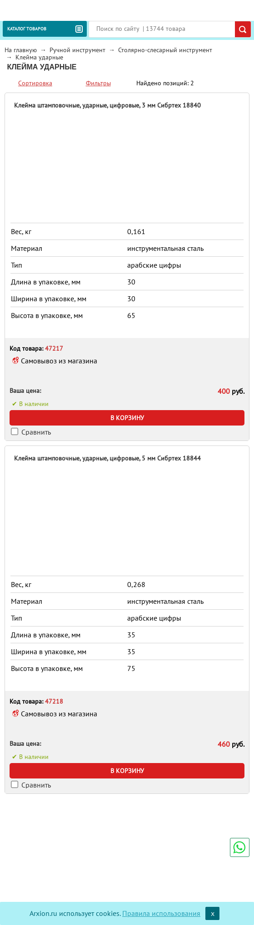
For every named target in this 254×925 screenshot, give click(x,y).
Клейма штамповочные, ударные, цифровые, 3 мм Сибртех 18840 (107, 105)
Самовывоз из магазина (59, 361)
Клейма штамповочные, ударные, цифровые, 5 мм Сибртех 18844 (107, 458)
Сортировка (35, 83)
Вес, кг (21, 231)
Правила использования (161, 913)
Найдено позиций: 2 (165, 83)
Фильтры (98, 83)
